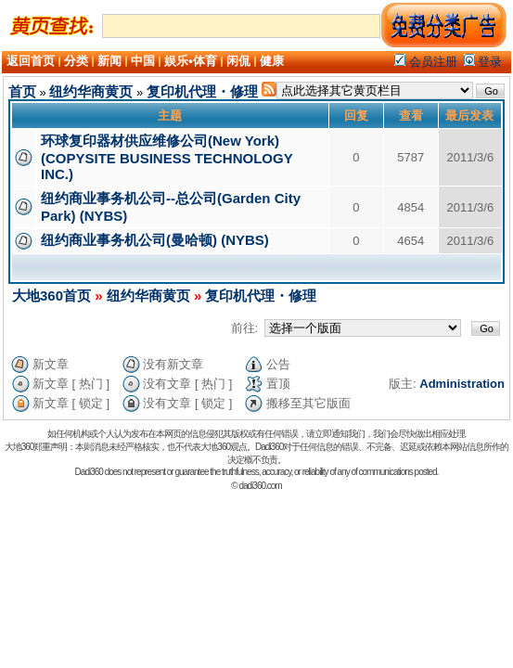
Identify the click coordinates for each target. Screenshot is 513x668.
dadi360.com (259, 486)
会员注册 (425, 62)
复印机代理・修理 (202, 91)
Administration (462, 384)
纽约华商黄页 (91, 91)
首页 (22, 91)
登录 (483, 62)
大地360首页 (51, 295)
